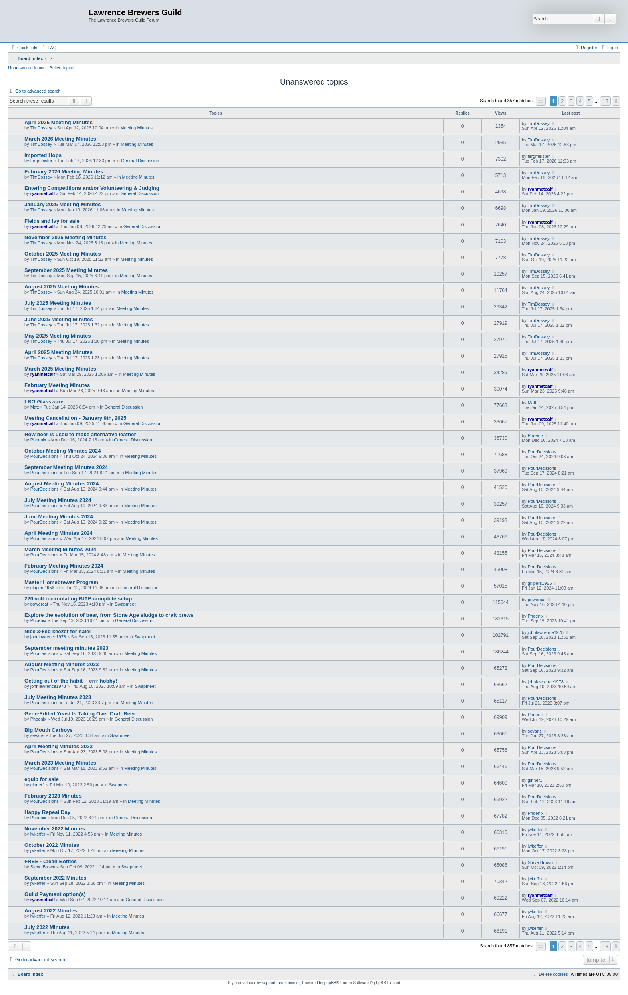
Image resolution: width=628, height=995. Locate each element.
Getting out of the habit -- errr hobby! (70, 681)
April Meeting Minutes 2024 (58, 533)
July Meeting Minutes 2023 (57, 697)
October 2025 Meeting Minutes (62, 254)
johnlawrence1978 (48, 636)
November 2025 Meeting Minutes (65, 237)
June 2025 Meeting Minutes (58, 319)
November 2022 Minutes (54, 829)
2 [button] (562, 101)
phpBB (330, 983)
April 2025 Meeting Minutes (58, 352)
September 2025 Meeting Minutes (66, 270)
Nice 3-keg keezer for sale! (57, 631)
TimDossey (41, 127)
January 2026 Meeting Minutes (62, 204)
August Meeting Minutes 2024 (61, 484)
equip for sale (41, 779)
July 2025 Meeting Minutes (57, 303)
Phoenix (38, 439)
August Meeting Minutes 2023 (61, 664)
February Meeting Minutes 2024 (63, 566)
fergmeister (41, 160)
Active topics (62, 67)
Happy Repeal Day (47, 812)
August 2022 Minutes (50, 911)
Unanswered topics (27, 67)
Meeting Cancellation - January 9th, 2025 (75, 418)
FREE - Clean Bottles (50, 861)
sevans (37, 735)
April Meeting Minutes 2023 (58, 746)
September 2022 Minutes (55, 878)
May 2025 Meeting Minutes (57, 336)
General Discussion (140, 160)
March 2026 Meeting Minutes (60, 139)
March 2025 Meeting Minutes (60, 369)
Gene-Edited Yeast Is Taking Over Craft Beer (79, 714)
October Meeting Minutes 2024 (62, 451)
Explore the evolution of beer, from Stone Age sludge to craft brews (108, 615)
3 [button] (571, 101)
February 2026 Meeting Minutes (63, 172)
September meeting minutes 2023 (66, 648)
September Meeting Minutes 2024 (66, 467)
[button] (541, 101)
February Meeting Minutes (57, 385)
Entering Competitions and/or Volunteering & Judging (91, 188)
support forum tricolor (281, 983)
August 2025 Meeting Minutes (61, 287)
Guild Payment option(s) (54, 894)
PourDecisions (44, 456)
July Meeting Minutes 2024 (57, 500)
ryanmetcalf (42, 193)
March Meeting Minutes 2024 (60, 549)
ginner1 (37, 784)
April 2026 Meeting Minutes (58, 122)
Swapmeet (125, 604)
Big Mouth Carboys (48, 730)
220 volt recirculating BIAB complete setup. (78, 599)
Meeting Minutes (136, 127)
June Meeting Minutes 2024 (58, 517)
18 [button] (605, 101)
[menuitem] (48, 47)
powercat (39, 604)
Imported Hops (43, 155)
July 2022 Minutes (47, 927)
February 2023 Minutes (53, 796)
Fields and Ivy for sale (52, 221)
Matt (34, 407)
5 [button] (589, 101)
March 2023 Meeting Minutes (60, 763)
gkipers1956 (42, 587)
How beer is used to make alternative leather (80, 434)
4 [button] (580, 101)
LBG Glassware (43, 402)
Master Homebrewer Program (61, 582)
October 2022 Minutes (51, 845)
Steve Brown (42, 866)
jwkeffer (38, 834)
